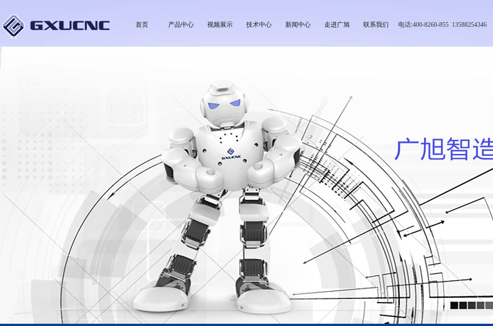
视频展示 (220, 24)
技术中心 (259, 24)
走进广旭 (337, 24)
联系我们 (376, 24)
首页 (142, 24)
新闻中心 (298, 24)
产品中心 (181, 24)
